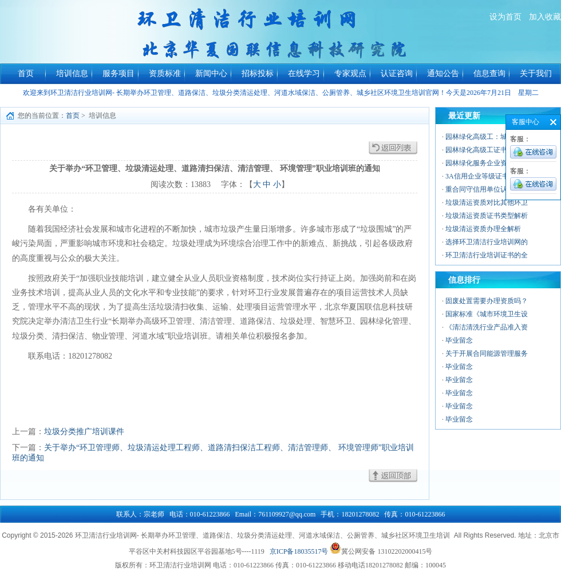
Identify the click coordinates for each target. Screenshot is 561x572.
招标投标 (258, 73)
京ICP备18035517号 (299, 551)
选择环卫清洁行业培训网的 (486, 242)
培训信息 (72, 73)
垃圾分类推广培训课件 (84, 431)
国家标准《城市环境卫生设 (486, 314)
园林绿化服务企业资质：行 (486, 163)
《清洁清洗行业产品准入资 (486, 327)
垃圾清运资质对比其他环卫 (486, 202)
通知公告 (443, 73)
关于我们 (536, 73)
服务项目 (118, 73)
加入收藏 (545, 17)
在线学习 (304, 73)
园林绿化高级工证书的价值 (486, 150)
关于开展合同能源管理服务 (486, 353)
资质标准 (165, 73)
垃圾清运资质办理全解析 (483, 229)
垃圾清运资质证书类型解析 (486, 216)
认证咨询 (397, 73)
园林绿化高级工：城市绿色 (486, 137)
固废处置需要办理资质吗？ (486, 301)
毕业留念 (459, 340)
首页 (26, 73)
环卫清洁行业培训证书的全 (486, 255)
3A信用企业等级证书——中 (487, 176)
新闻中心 (211, 73)
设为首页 (505, 17)
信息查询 (489, 73)
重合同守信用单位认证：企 (486, 189)
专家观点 (350, 73)
